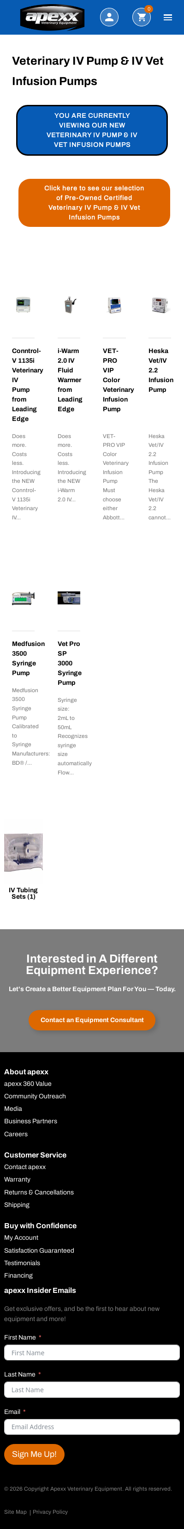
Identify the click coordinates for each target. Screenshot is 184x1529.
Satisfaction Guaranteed (39, 1251)
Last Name (20, 1374)
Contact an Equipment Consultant (92, 1020)
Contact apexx (25, 1167)
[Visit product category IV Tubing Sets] (23, 861)
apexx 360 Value (28, 1084)
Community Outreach (35, 1096)
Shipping (17, 1205)
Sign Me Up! (34, 1454)
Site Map (15, 1512)
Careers (16, 1134)
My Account (21, 1238)
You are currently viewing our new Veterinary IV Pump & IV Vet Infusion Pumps (92, 130)
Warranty (17, 1179)
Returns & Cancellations (39, 1192)
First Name (20, 1337)
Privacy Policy (50, 1512)
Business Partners (30, 1121)
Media (13, 1109)
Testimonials (22, 1263)
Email (12, 1411)
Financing (18, 1276)
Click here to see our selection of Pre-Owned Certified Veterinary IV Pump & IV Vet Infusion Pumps (94, 203)
